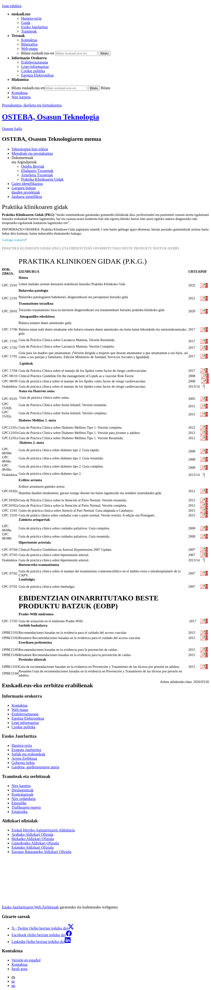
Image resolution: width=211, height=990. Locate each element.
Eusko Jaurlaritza (34, 27)
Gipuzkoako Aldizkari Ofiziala (35, 843)
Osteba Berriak (32, 166)
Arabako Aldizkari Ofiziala (32, 834)
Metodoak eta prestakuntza (32, 153)
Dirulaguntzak (23, 790)
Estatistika (20, 812)
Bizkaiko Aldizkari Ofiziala (33, 839)
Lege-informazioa (35, 67)
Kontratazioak (22, 794)
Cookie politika (33, 71)
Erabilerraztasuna (34, 62)
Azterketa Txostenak (37, 175)
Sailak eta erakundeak (28, 754)
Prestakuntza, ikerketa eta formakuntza (32, 105)
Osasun (12, 129)
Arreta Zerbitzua (24, 758)
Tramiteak (29, 31)
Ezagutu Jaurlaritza (26, 750)
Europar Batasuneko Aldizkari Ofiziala (41, 852)
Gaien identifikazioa (27, 184)
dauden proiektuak (110, 190)
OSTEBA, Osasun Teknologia (50, 117)
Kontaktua (29, 40)
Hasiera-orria (31, 18)
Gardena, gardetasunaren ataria (35, 767)
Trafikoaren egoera (26, 807)
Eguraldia (19, 803)
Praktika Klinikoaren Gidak (42, 179)
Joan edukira (11, 6)
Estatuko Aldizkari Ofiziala (33, 847)
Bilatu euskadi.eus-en (37, 53)
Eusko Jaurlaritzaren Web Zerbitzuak (30, 907)
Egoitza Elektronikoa (37, 75)
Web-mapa (29, 49)
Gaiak (25, 23)
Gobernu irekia (23, 763)
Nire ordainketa (24, 799)
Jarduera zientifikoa (27, 197)
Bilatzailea (29, 44)
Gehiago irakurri (13, 240)
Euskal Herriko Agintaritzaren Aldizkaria (43, 830)
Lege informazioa (25, 723)
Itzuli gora (19, 969)
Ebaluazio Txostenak (37, 171)
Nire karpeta (21, 97)
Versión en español (26, 960)
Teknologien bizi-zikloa (30, 149)
